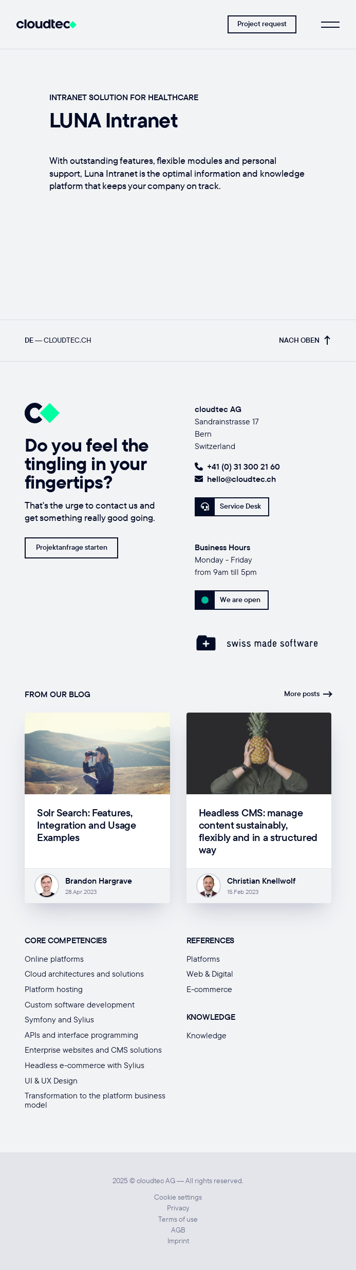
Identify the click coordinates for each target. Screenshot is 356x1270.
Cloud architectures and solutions (84, 973)
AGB (178, 1230)
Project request (262, 23)
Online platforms (54, 959)
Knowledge (206, 1035)
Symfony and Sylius (59, 1019)
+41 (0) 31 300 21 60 (237, 466)
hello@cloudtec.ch (235, 479)
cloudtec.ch (67, 340)
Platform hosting (54, 989)
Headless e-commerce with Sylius (84, 1065)
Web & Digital (209, 973)
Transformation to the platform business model (95, 1100)
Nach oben (304, 340)
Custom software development (80, 1004)
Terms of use (178, 1219)
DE (29, 340)
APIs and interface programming (81, 1035)
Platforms (203, 959)
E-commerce (209, 989)
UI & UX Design (51, 1080)
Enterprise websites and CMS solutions (93, 1049)
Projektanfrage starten (71, 547)
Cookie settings (178, 1197)
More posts (307, 694)
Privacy (178, 1208)
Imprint (178, 1241)
